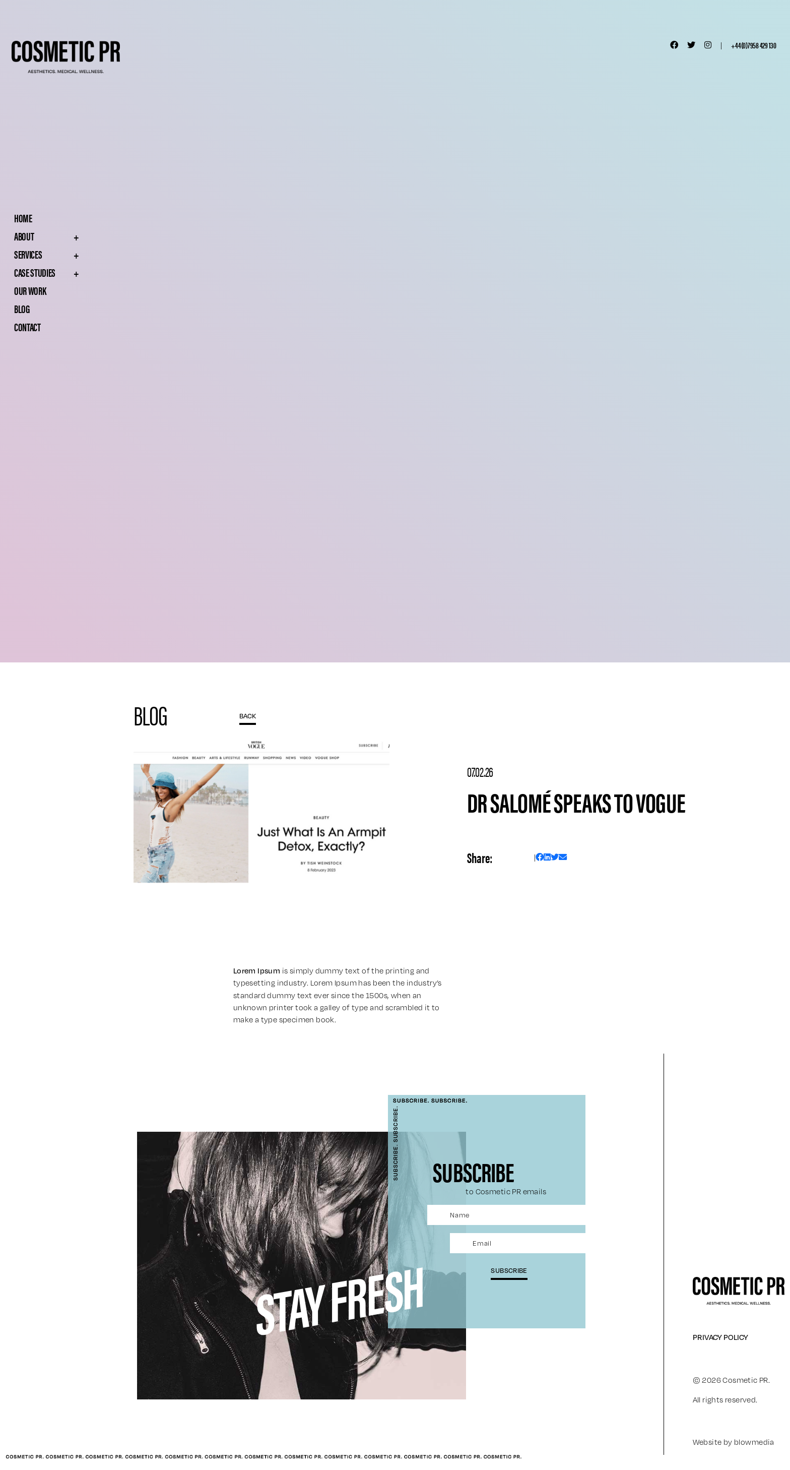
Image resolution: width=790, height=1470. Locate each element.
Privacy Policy (720, 1336)
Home (23, 217)
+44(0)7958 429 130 (753, 45)
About (69, 235)
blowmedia (754, 1441)
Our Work (30, 290)
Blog (22, 308)
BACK (247, 715)
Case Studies (69, 272)
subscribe (509, 1270)
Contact (27, 326)
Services (69, 254)
